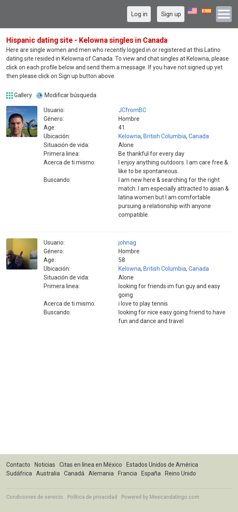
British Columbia (164, 136)
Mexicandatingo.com (174, 497)
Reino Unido (180, 473)
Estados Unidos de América (162, 464)
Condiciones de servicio (34, 497)
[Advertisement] (119, 396)
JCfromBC (132, 110)
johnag (127, 242)
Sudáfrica (19, 473)
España (151, 473)
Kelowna (129, 136)
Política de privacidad (92, 497)
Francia (127, 473)
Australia (48, 473)
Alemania (101, 473)
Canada (199, 136)
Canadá (74, 473)
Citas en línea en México (90, 464)
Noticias (44, 464)
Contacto (18, 464)
